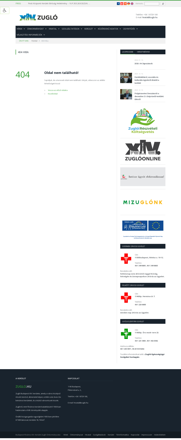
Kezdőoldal (53, 93)
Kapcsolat (135, 434)
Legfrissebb (127, 52)
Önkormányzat (35, 28)
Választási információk (29, 34)
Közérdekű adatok (108, 28)
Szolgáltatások (70, 28)
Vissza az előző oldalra (58, 90)
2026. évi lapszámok (144, 63)
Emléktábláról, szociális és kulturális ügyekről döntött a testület (147, 80)
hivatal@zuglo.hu (150, 17)
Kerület (88, 28)
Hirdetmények (143, 52)
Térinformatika (122, 434)
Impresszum (147, 434)
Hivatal (53, 28)
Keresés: (139, 3)
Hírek (19, 28)
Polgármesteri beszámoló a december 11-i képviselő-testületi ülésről (149, 96)
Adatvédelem (159, 434)
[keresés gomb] (162, 3)
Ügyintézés (129, 28)
